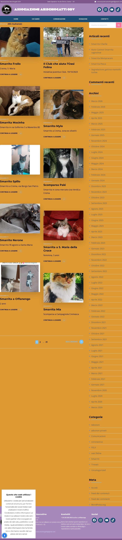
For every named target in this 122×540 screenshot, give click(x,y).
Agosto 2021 (97, 345)
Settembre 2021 (99, 339)
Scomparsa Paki (54, 185)
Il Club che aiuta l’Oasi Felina (58, 65)
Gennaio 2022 (97, 316)
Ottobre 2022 (97, 265)
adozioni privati (99, 430)
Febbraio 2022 (98, 311)
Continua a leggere (8, 74)
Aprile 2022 (96, 299)
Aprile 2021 (96, 367)
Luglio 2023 (96, 214)
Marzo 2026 (96, 101)
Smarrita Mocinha (12, 122)
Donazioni (83, 19)
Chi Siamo (36, 19)
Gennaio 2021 (97, 384)
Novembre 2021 (99, 328)
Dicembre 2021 (98, 322)
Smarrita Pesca (98, 63)
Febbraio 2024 (98, 174)
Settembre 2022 (99, 271)
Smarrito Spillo (10, 181)
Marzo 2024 (96, 169)
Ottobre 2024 (97, 146)
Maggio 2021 (97, 362)
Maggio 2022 (97, 294)
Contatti (104, 19)
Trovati (94, 464)
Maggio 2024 (97, 163)
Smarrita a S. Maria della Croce (60, 249)
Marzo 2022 (96, 305)
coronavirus (97, 441)
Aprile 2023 (96, 231)
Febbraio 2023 (98, 242)
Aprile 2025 (96, 118)
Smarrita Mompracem (102, 58)
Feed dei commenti (100, 499)
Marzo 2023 (96, 237)
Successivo (72, 341)
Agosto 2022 (97, 277)
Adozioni (95, 425)
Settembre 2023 (99, 203)
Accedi (94, 487)
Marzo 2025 (96, 123)
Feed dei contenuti (100, 493)
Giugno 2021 (97, 356)
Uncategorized (98, 470)
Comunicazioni (59, 19)
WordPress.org (98, 504)
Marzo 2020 (96, 407)
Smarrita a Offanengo (15, 299)
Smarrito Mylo (53, 126)
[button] (4, 535)
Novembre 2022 (99, 260)
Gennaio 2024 (97, 180)
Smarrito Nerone (11, 240)
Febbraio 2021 (98, 379)
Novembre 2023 (99, 192)
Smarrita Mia (52, 309)
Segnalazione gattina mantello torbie (106, 71)
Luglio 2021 (96, 350)
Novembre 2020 (99, 390)
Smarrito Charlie (99, 44)
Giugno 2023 (97, 220)
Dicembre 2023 (98, 186)
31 (46, 341)
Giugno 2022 (97, 288)
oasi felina (96, 453)
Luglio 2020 (96, 396)
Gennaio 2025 (97, 135)
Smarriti (4, 60)
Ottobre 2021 (97, 333)
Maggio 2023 (97, 226)
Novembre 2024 (99, 140)
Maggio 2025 (97, 112)
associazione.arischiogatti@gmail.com (42, 532)
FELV (93, 447)
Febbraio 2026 (98, 106)
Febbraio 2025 (98, 129)
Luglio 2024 (96, 152)
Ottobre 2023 (97, 197)
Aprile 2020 (96, 401)
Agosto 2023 (97, 208)
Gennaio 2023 (97, 248)
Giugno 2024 (97, 157)
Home (16, 19)
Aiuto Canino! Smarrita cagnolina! (102, 51)
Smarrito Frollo (10, 63)
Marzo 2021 (96, 373)
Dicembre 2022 (98, 254)
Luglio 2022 (96, 282)
